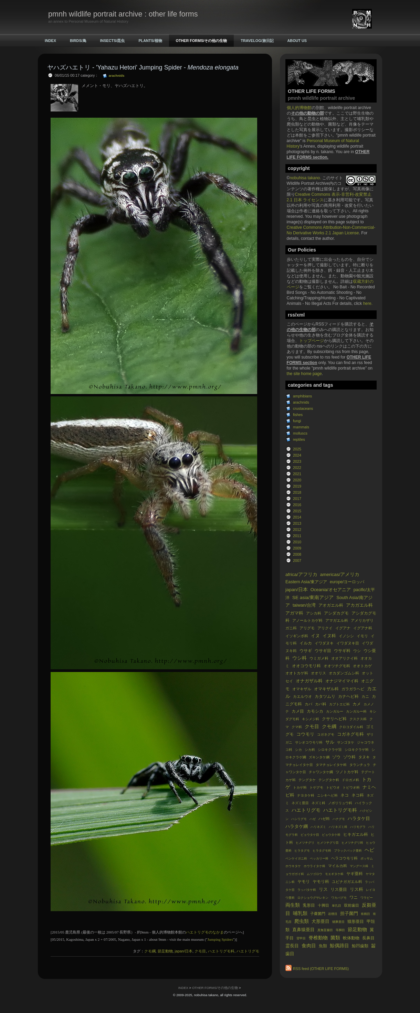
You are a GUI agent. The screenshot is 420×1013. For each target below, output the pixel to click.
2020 (297, 480)
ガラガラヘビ (353, 689)
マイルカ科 (337, 866)
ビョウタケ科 (331, 834)
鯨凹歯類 (360, 945)
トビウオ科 (351, 787)
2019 (297, 486)
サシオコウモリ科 (309, 742)
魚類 (323, 945)
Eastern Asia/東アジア (306, 581)
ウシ (357, 651)
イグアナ (342, 628)
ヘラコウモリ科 (344, 858)
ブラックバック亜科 (348, 850)
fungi (297, 421)
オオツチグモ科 (337, 666)
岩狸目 (332, 914)
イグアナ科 (362, 628)
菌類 (335, 937)
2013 (297, 523)
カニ (365, 696)
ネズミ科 (318, 803)
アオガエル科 (330, 605)
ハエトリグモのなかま (205, 932)
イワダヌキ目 (347, 643)
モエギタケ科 (334, 874)
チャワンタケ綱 (321, 772)
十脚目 (323, 905)
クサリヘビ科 (334, 718)
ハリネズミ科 (338, 827)
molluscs (300, 433)
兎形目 (309, 905)
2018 (297, 492)
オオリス (318, 673)
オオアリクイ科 (344, 658)
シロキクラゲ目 (330, 749)
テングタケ (307, 780)
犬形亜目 (320, 921)
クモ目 (312, 726)
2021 (297, 474)
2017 (297, 499)
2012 (297, 529)
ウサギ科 (342, 650)
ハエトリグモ (306, 810)
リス (323, 889)
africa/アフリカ (301, 574)
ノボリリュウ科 (340, 803)
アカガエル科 (359, 605)
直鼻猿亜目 (303, 929)
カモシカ (315, 711)
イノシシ (346, 636)
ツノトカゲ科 (347, 772)
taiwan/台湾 (304, 605)
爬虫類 (301, 921)
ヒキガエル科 (355, 834)
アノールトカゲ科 (307, 620)
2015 (297, 511)
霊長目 (292, 945)
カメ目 (298, 711)
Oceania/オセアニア (331, 589)
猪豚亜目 (338, 922)
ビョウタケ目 (310, 834)
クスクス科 (358, 719)
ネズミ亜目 (300, 803)
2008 (297, 554)
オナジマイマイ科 (341, 681)
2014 (297, 517)
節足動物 (357, 929)
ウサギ (306, 650)
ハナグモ (339, 819)
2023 (297, 461)
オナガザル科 (309, 680)
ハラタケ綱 (296, 826)
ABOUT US (297, 41)
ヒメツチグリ (305, 842)
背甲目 (301, 938)
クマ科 (297, 727)
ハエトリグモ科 (340, 810)
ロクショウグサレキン (312, 897)
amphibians (302, 396)
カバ (308, 704)
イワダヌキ (324, 643)
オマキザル (301, 689)
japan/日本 (296, 589)
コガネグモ (325, 734)
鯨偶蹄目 (339, 945)
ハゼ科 (324, 819)
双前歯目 (351, 905)
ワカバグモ (339, 897)
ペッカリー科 (319, 858)
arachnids (301, 402)
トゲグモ (316, 787)
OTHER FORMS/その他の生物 (201, 41)
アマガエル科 (336, 620)
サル (329, 742)
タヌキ (364, 757)
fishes (298, 415)
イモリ (362, 636)
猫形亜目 (355, 921)
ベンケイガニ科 (296, 858)
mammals (301, 427)
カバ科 (320, 704)
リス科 (356, 889)
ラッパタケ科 (306, 890)
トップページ (311, 340)
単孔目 (336, 905)
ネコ (344, 795)
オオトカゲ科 (296, 673)
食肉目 (309, 945)
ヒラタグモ (302, 850)
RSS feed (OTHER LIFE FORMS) (321, 969)
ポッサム (366, 858)
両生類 (292, 905)
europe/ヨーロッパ (347, 581)
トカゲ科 (300, 787)
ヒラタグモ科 (322, 850)
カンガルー (334, 711)
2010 (297, 542)
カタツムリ (325, 696)
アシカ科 (313, 613)
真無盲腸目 (325, 930)
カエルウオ (302, 696)
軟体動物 (351, 938)
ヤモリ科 (321, 881)
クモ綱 (329, 726)
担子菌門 (349, 913)
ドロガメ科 (350, 780)
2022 (297, 468)
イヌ (315, 635)
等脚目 (340, 930)
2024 (297, 455)
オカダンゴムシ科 (344, 673)
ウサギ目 (323, 650)
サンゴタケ (345, 742)
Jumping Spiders (220, 939)
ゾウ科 (349, 757)
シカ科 (310, 749)
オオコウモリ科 (306, 665)
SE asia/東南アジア (313, 597)
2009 (297, 548)
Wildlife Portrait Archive (308, 183)
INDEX (50, 41)
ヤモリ (303, 881)
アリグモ (307, 628)
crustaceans (303, 408)
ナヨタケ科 (305, 795)
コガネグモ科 (350, 734)
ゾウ (336, 757)
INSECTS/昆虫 (112, 41)
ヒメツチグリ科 (352, 842)
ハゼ (312, 819)
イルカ (306, 643)
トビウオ (333, 787)
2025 (297, 449)
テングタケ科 (328, 780)
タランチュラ (359, 765)
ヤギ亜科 (354, 873)
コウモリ (305, 734)
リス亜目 (338, 889)
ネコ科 (357, 795)
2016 (297, 505)
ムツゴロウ (314, 874)
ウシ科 (299, 658)
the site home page (304, 373)
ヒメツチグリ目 (328, 842)
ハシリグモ (299, 819)
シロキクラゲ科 (357, 749)
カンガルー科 (356, 711)
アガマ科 (294, 613)
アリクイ (325, 628)
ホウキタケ (293, 866)
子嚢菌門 (317, 913)
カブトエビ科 (339, 704)
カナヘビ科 (348, 696)
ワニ (353, 897)
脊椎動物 (318, 937)
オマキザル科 (326, 688)
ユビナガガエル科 (347, 881)
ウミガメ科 (318, 658)
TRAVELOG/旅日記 (257, 41)
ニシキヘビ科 (327, 795)
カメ (357, 704)
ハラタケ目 (359, 818)
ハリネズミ (318, 827)
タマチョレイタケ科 (331, 765)
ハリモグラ (358, 827)
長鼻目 (368, 938)
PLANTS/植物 (150, 41)
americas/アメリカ (340, 574)
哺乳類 (300, 913)
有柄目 (365, 914)
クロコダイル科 (351, 727)
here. (367, 303)
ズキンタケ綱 (319, 757)
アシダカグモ (336, 613)
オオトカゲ (362, 666)
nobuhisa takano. (306, 177)
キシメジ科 (310, 719)
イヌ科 (329, 635)
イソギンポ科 (296, 636)
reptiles (299, 439)
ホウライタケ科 (314, 866)
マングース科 (359, 866)
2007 (297, 560)
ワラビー (366, 897)
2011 (297, 536)
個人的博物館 (299, 107)
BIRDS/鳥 (78, 41)
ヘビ (369, 850)
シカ (298, 749)
